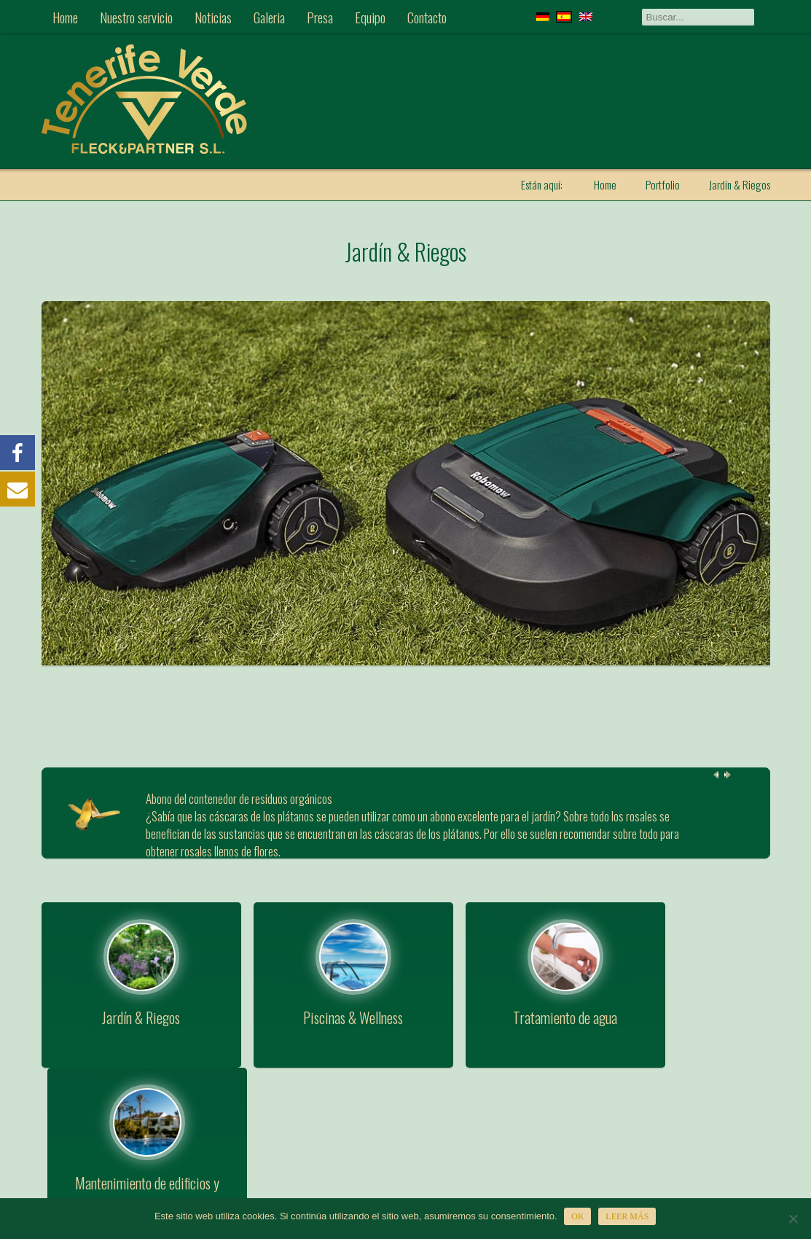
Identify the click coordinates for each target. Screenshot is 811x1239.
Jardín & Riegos (406, 250)
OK (578, 1216)
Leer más (627, 1216)
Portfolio (663, 184)
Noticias (213, 17)
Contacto (427, 17)
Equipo (370, 17)
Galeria (269, 17)
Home (65, 17)
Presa (320, 17)
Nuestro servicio (136, 17)
